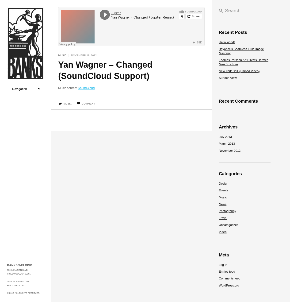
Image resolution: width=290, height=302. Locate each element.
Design (223, 183)
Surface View (228, 78)
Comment (85, 103)
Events (223, 190)
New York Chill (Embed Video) (239, 71)
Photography (227, 211)
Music (62, 55)
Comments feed (229, 278)
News (223, 204)
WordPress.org (229, 285)
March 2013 (227, 143)
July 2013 (225, 137)
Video (223, 232)
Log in (223, 265)
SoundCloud (86, 88)
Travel (223, 218)
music (68, 103)
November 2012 (230, 150)
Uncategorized (229, 225)
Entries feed (227, 271)
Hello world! (227, 42)
